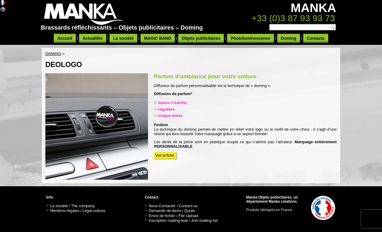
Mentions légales (64, 210)
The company (82, 206)
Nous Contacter (162, 206)
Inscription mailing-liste (168, 220)
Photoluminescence (250, 38)
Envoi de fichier (162, 215)
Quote (189, 210)
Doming (288, 38)
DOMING (53, 53)
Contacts (316, 38)
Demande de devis (165, 210)
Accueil (64, 38)
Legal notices (93, 210)
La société (123, 38)
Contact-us (188, 206)
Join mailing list (204, 220)
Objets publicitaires (201, 38)
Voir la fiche (165, 155)
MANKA (313, 8)
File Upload (188, 215)
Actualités (93, 38)
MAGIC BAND (157, 38)
